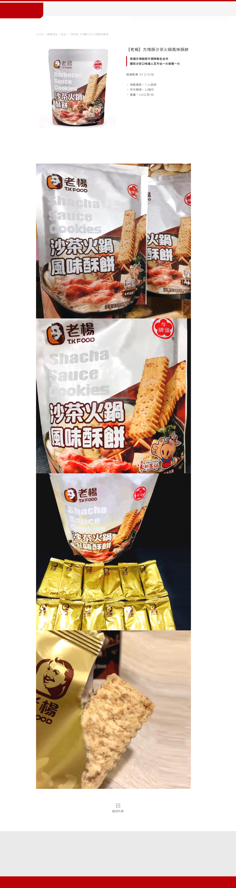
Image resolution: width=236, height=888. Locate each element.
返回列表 (118, 808)
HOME (40, 34)
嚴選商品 (52, 34)
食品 (63, 34)
